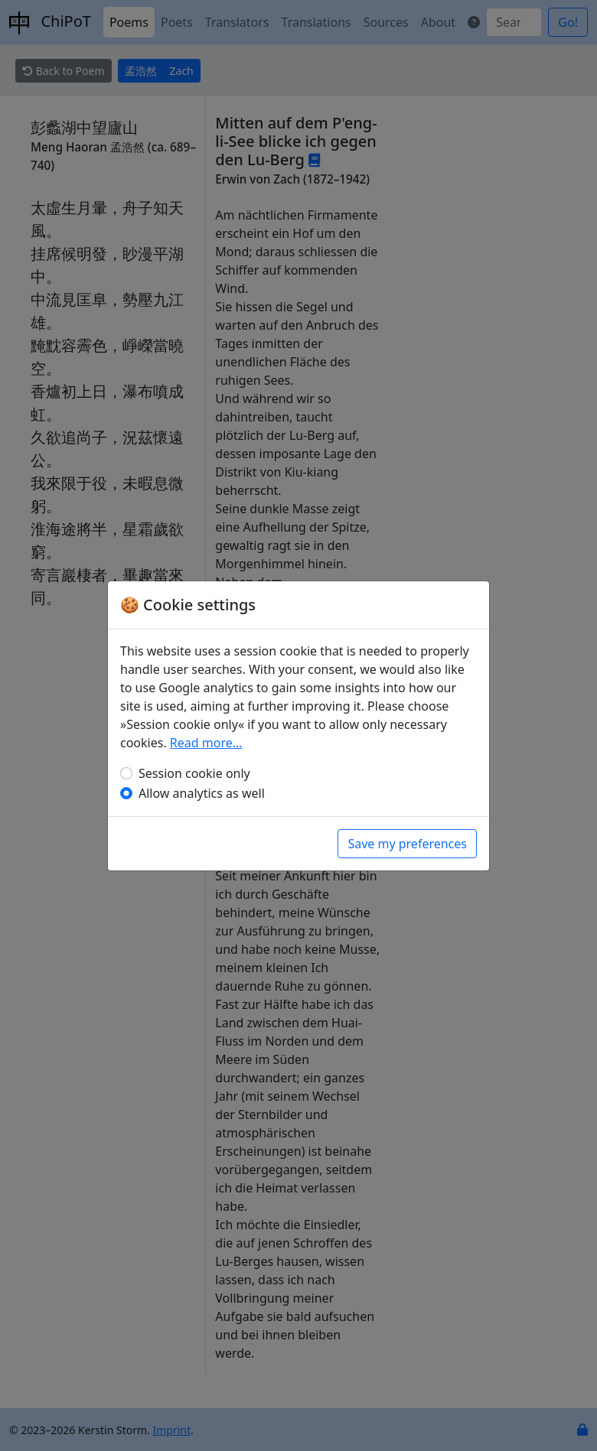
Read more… (206, 742)
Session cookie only (194, 773)
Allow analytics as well (202, 793)
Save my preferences (407, 843)
